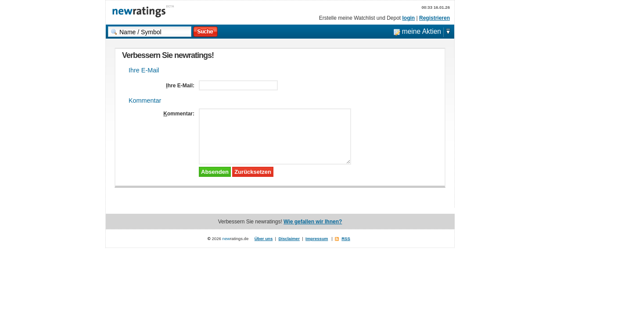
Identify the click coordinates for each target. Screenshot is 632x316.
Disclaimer (289, 238)
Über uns (264, 238)
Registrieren (434, 18)
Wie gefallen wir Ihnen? (313, 222)
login (408, 18)
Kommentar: (178, 114)
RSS (345, 238)
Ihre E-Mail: (180, 86)
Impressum (316, 238)
